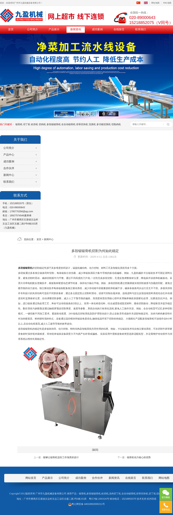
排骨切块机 (82, 124)
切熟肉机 (116, 124)
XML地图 (167, 3)
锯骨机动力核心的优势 (139, 457)
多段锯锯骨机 (54, 124)
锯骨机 (19, 124)
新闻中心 (8, 175)
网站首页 (30, 477)
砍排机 (34, 124)
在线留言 (119, 29)
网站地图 (155, 3)
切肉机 (42, 124)
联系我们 (140, 29)
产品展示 (54, 29)
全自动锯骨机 (68, 124)
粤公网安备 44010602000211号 (86, 504)
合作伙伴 (8, 168)
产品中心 (8, 154)
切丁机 (26, 124)
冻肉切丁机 (115, 493)
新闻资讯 (75, 29)
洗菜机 (92, 124)
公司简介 (32, 29)
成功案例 (97, 29)
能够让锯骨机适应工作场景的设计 (61, 457)
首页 (11, 29)
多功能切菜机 (103, 124)
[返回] (95, 449)
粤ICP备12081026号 (99, 499)
